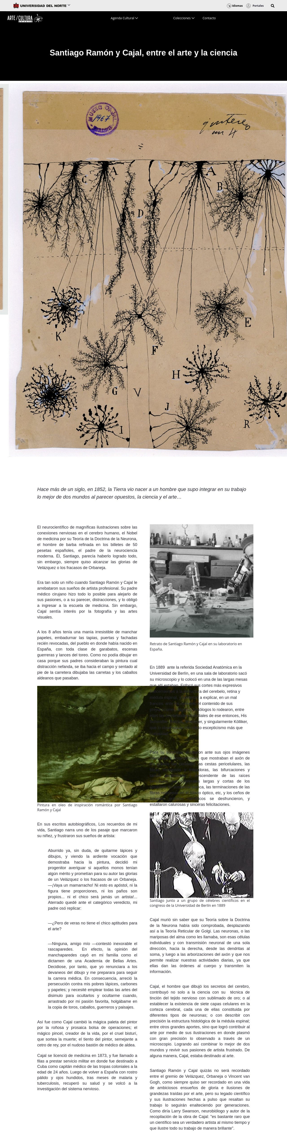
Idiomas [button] (235, 6)
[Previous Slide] (21, 270)
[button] (272, 5)
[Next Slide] (265, 270)
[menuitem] (124, 18)
